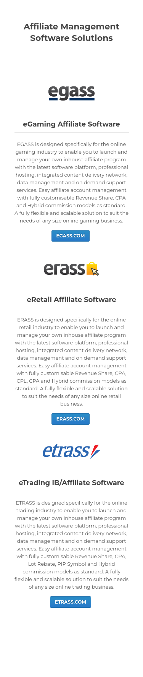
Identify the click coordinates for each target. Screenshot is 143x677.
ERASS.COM (70, 419)
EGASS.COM (70, 236)
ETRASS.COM (70, 602)
